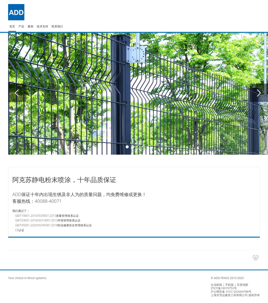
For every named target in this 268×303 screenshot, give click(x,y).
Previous (17, 93)
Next (259, 93)
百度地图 (242, 285)
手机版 (229, 285)
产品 (21, 26)
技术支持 (42, 26)
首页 (12, 26)
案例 (30, 26)
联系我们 (57, 26)
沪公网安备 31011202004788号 (231, 291)
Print (255, 257)
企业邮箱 (216, 285)
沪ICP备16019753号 (224, 288)
